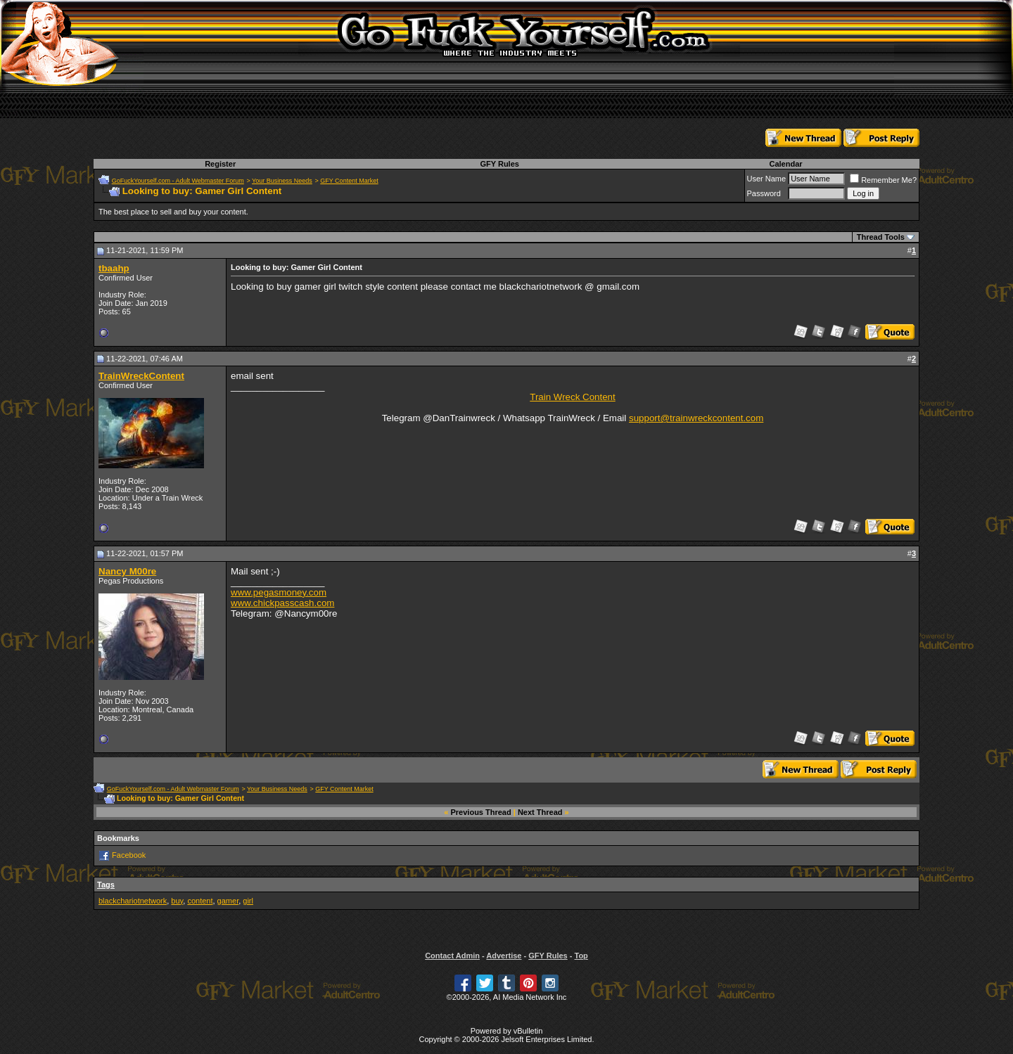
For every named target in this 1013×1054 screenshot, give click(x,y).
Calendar (785, 164)
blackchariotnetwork (132, 900)
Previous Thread (481, 812)
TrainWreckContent (141, 376)
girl (248, 900)
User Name (766, 178)
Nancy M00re (127, 571)
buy (177, 900)
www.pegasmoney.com (278, 592)
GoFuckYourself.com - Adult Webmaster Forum (178, 180)
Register (220, 164)
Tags (106, 884)
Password (764, 193)
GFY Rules (499, 164)
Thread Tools (881, 237)
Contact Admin (452, 955)
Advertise (503, 955)
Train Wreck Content (572, 397)
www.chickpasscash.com (282, 603)
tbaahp (113, 268)
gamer (228, 900)
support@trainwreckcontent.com (696, 418)
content (199, 900)
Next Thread (540, 812)
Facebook (129, 855)
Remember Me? (883, 180)
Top (580, 955)
